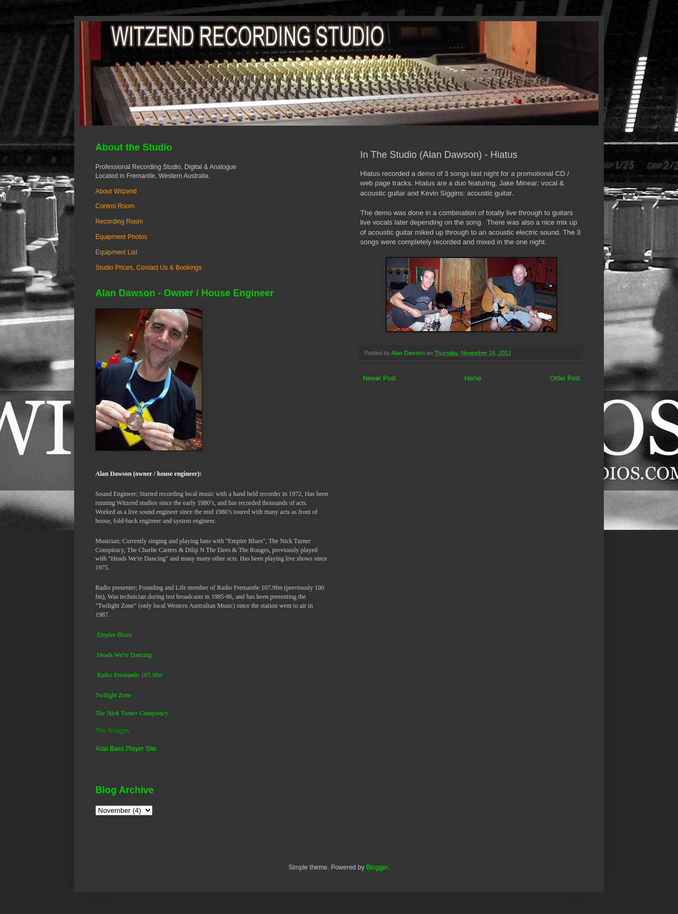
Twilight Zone (113, 695)
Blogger (377, 867)
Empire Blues (114, 634)
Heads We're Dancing (124, 655)
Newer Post (379, 378)
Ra (100, 675)
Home (473, 378)
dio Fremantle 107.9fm (133, 675)
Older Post (565, 378)
